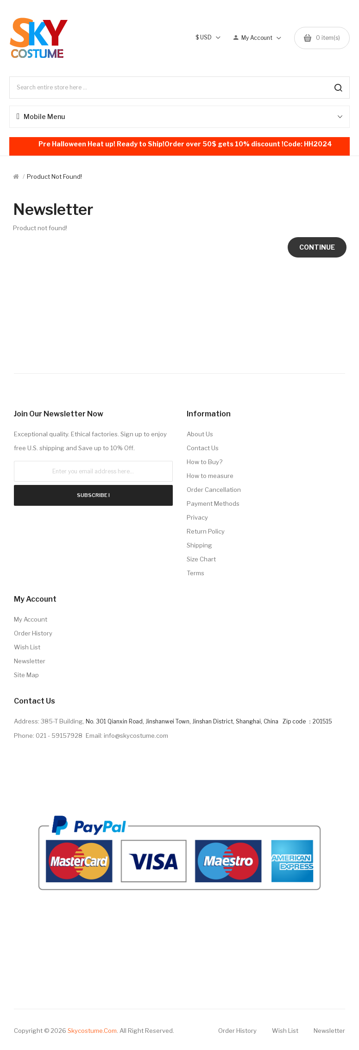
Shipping (199, 545)
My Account (30, 619)
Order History (33, 633)
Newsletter (29, 661)
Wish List (27, 647)
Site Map (26, 675)
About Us (200, 434)
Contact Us (203, 448)
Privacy (197, 517)
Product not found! (54, 176)
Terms (195, 573)
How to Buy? (204, 461)
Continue (317, 247)
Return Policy (206, 531)
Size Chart (201, 559)
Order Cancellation (214, 489)
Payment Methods (213, 503)
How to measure (210, 475)
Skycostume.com (92, 1030)
